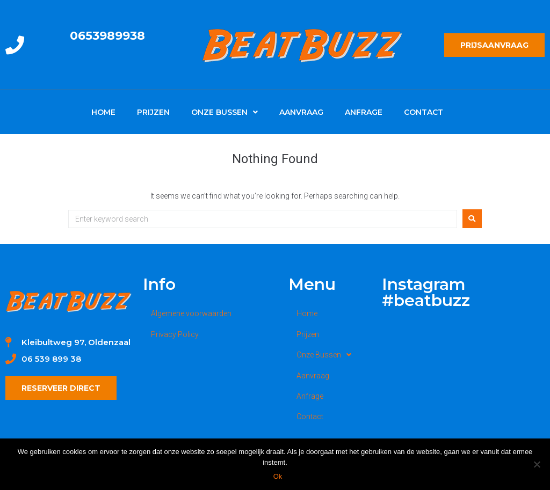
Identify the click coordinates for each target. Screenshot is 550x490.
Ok (278, 476)
